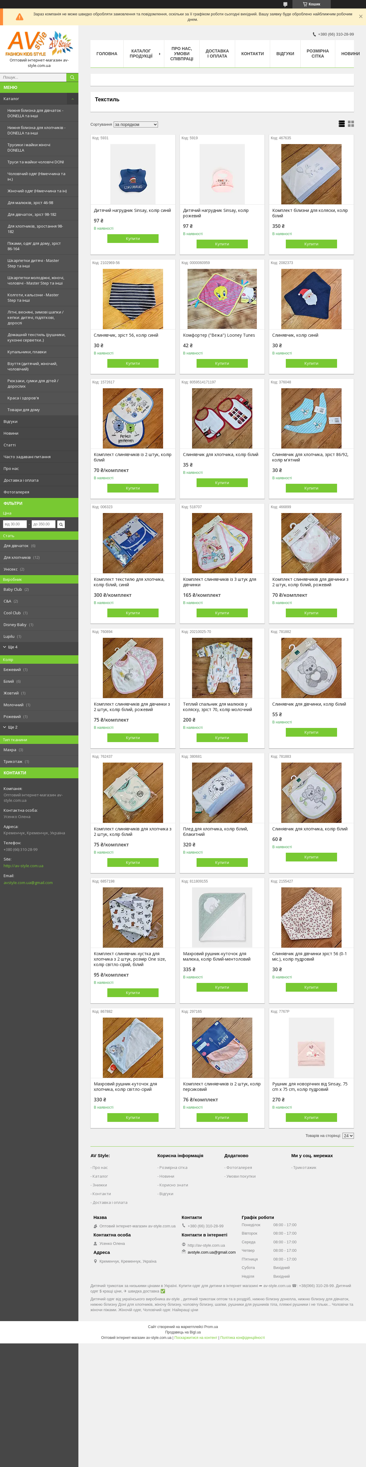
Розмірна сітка (318, 53)
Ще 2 (12, 727)
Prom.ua (211, 1327)
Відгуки (10, 421)
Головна (106, 53)
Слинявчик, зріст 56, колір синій (126, 335)
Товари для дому (24, 409)
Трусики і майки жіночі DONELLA (29, 147)
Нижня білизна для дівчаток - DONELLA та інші (35, 113)
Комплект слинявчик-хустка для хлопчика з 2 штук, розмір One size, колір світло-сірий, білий (130, 959)
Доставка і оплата (21, 480)
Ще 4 (12, 647)
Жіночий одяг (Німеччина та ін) (37, 191)
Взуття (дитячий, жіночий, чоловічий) (32, 366)
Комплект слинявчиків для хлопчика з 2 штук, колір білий (133, 831)
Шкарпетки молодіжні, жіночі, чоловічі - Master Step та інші (36, 280)
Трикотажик (305, 1167)
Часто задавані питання (27, 456)
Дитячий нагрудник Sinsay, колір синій (132, 210)
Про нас (11, 468)
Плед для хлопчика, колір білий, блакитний (215, 831)
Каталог (11, 98)
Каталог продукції (141, 53)
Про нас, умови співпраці (182, 53)
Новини (11, 433)
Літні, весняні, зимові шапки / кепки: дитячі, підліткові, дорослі (36, 317)
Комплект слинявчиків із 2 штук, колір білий (133, 457)
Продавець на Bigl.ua (183, 1332)
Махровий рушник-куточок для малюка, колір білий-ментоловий (217, 956)
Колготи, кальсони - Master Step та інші (33, 297)
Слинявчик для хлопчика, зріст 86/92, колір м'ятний (310, 457)
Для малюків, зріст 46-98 (30, 202)
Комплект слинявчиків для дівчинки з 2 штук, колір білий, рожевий (310, 582)
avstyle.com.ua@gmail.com (28, 882)
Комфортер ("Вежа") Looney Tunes (219, 335)
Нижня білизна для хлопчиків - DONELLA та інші (36, 130)
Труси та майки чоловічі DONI (36, 162)
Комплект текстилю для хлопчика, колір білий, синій (129, 582)
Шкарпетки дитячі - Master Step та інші (33, 263)
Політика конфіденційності (242, 1338)
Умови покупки (241, 1176)
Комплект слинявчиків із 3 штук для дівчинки (219, 582)
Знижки (100, 1185)
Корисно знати (173, 1185)
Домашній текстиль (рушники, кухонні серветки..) (36, 337)
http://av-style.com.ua (23, 865)
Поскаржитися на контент (196, 1338)
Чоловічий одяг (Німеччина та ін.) (36, 176)
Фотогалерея (16, 492)
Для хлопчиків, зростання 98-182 (35, 228)
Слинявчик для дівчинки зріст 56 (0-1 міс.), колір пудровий (309, 956)
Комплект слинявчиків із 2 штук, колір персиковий (222, 1086)
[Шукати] (72, 77)
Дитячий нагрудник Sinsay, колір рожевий (216, 213)
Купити (133, 238)
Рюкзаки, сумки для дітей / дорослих (33, 383)
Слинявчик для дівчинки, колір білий (309, 704)
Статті (10, 445)
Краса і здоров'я (23, 398)
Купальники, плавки (27, 351)
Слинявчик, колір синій (295, 335)
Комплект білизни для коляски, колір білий (310, 213)
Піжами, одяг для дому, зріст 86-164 (34, 246)
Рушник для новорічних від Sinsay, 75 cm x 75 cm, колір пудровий (310, 1086)
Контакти (252, 53)
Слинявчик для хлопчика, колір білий (220, 454)
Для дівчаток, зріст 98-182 (32, 214)
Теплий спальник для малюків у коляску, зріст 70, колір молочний (217, 706)
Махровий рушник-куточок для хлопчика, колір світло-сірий (125, 1086)
